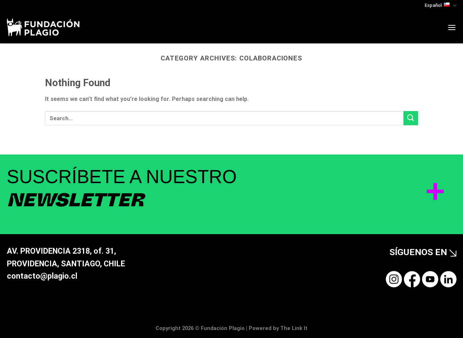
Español (440, 5)
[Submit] (411, 118)
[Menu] (451, 27)
